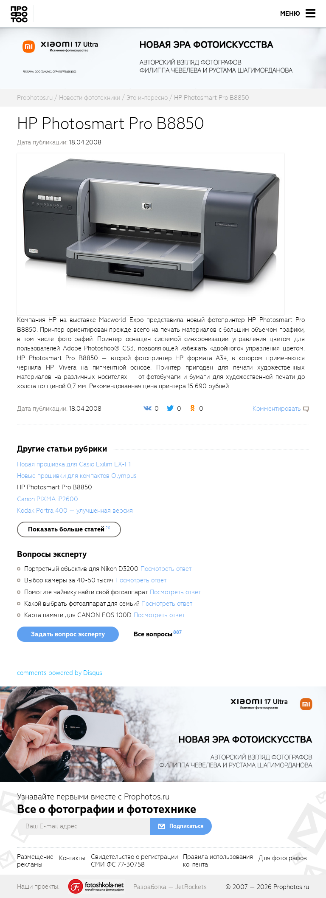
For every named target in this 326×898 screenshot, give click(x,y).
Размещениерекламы (35, 861)
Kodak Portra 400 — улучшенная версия (75, 510)
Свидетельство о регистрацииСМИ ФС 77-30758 (134, 861)
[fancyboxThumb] (150, 234)
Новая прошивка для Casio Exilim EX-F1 (74, 464)
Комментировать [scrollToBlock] (277, 408)
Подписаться (186, 826)
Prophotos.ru (291, 887)
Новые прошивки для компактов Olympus (77, 476)
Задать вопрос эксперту (68, 634)
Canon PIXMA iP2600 (47, 499)
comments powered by (59, 673)
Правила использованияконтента (218, 861)
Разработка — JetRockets (170, 887)
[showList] (69, 529)
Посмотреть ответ (166, 569)
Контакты (72, 858)
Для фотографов (283, 858)
